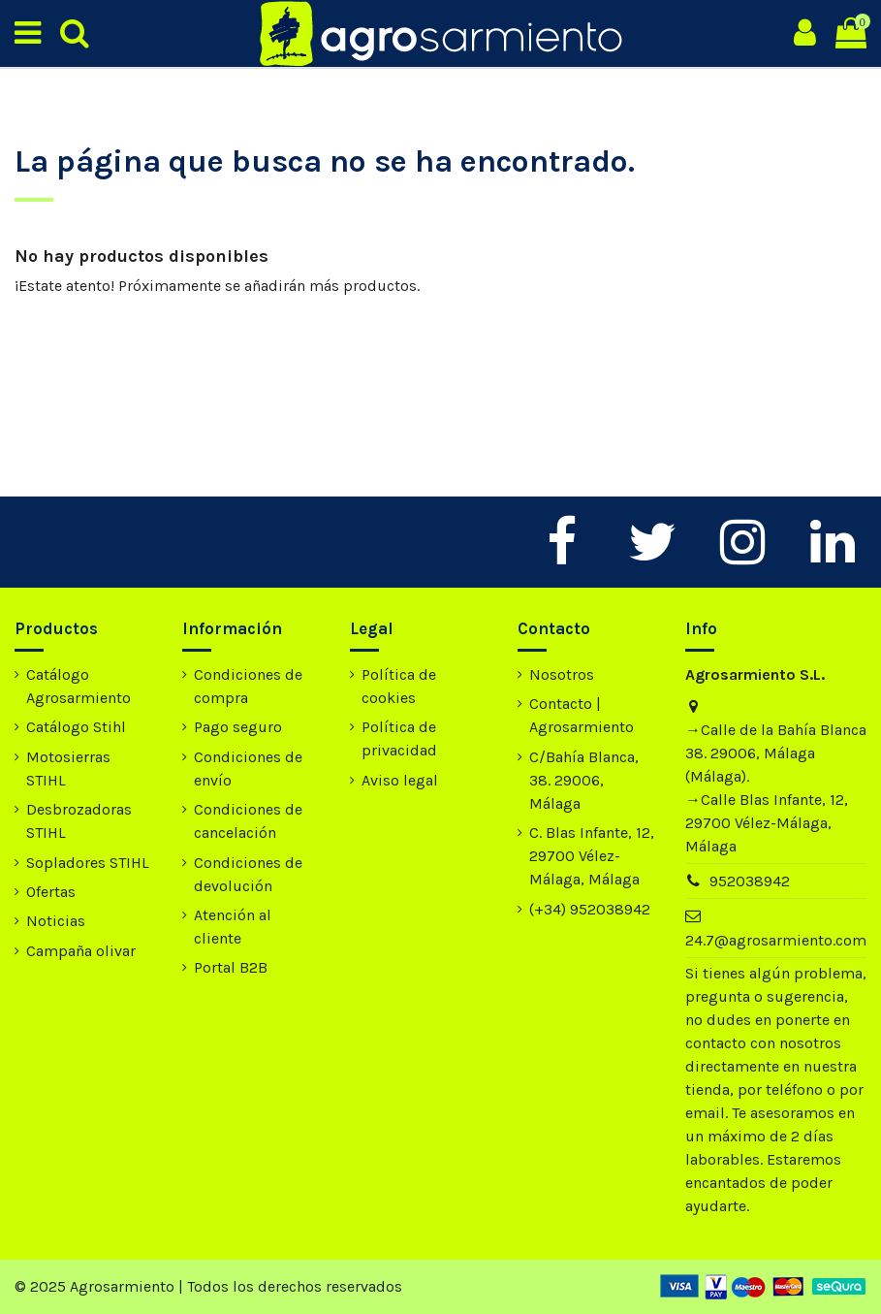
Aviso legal (400, 780)
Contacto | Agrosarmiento (581, 715)
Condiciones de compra (248, 686)
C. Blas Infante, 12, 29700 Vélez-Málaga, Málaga (591, 855)
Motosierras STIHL (68, 768)
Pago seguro (238, 727)
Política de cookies (399, 686)
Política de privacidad (399, 738)
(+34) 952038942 (589, 909)
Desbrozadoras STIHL (79, 821)
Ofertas (51, 891)
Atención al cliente (232, 926)
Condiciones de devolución (248, 874)
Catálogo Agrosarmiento (78, 686)
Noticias (55, 921)
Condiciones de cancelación (248, 821)
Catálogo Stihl (76, 727)
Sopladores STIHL (87, 862)
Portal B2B (230, 967)
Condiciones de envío (248, 768)
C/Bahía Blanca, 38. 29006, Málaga (584, 780)
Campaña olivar (81, 951)
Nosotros (561, 674)
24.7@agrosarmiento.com (775, 940)
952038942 (749, 881)
